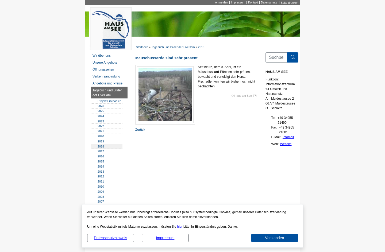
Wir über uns (102, 55)
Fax (274, 127)
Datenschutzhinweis (110, 238)
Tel (273, 118)
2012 (101, 176)
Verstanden (274, 238)
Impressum (165, 238)
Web (274, 144)
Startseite (142, 47)
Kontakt (253, 2)
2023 (101, 121)
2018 (201, 47)
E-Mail (275, 137)
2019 (101, 141)
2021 (101, 131)
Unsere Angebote (105, 62)
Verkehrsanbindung (106, 76)
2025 (101, 111)
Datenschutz (269, 2)
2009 (101, 191)
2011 (101, 181)
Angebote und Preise (107, 83)
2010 (101, 186)
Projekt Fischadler (109, 101)
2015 (101, 161)
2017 (101, 151)
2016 (101, 156)
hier (180, 226)
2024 (101, 116)
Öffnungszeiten (103, 69)
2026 (101, 106)
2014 (101, 166)
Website (285, 144)
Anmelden (221, 2)
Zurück (140, 129)
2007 (101, 201)
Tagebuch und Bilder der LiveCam (173, 47)
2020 (101, 136)
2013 (101, 171)
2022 (101, 126)
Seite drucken (289, 2)
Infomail (288, 137)
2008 (101, 196)
